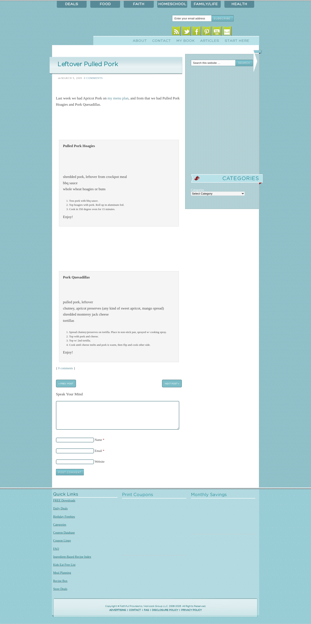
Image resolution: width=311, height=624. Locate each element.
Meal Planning (62, 572)
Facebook (196, 31)
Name (98, 440)
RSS (176, 31)
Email (227, 31)
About (140, 41)
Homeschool (172, 4)
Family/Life (206, 4)
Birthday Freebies (64, 516)
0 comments (65, 368)
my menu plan (118, 98)
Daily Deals (60, 508)
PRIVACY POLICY (191, 610)
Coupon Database (64, 532)
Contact (161, 41)
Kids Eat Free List (64, 564)
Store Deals (60, 589)
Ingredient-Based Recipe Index (72, 556)
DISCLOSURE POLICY (165, 610)
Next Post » (172, 383)
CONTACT (135, 610)
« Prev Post (66, 383)
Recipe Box (60, 581)
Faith (138, 4)
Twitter (186, 31)
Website (100, 461)
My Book (185, 41)
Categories (59, 524)
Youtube (217, 31)
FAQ (56, 548)
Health (239, 4)
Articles (209, 41)
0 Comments (93, 78)
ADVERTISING (117, 610)
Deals (71, 4)
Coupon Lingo (62, 540)
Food (105, 4)
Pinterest (207, 31)
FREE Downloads (64, 500)
